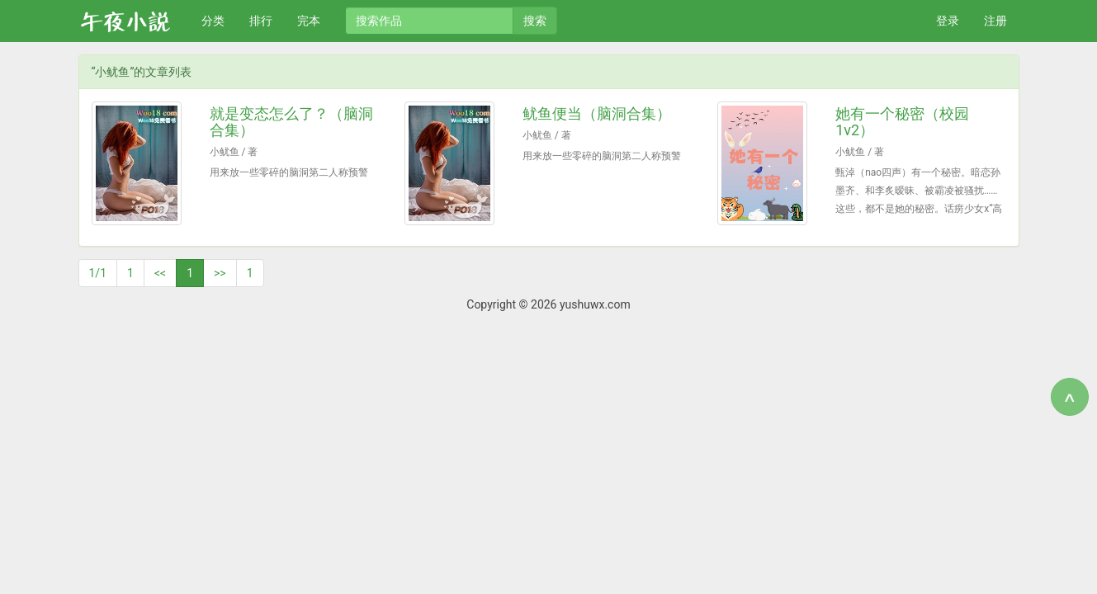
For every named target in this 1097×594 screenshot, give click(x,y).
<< (160, 273)
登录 (947, 20)
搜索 (534, 20)
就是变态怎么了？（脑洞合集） (291, 122)
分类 (213, 20)
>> (220, 273)
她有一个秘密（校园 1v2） (902, 122)
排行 (260, 20)
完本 (308, 20)
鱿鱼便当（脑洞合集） (596, 113)
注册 (995, 20)
